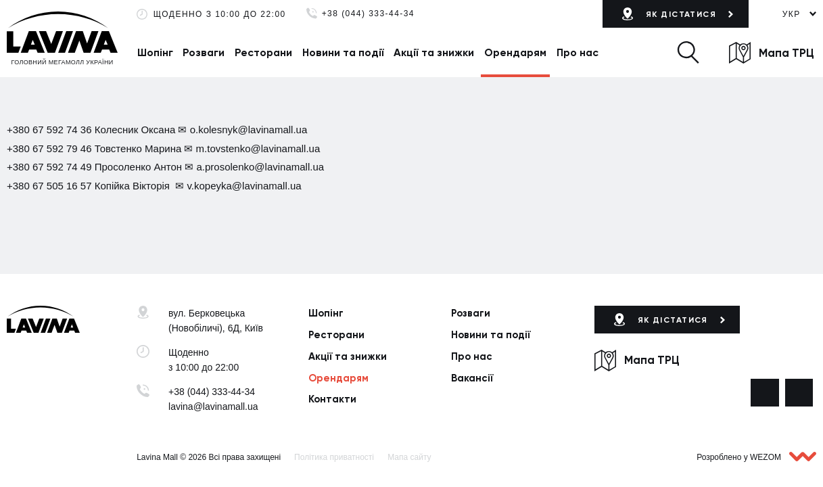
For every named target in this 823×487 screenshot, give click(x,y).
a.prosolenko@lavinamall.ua (260, 166)
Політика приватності (334, 457)
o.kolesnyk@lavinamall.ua (249, 129)
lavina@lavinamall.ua (213, 406)
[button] (688, 52)
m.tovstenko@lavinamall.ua (258, 148)
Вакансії (472, 378)
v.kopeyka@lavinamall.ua (244, 185)
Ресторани (263, 52)
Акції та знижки (434, 52)
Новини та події (343, 52)
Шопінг (155, 52)
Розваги (204, 52)
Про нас (577, 52)
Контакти (332, 399)
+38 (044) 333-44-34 (368, 13)
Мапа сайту (409, 457)
